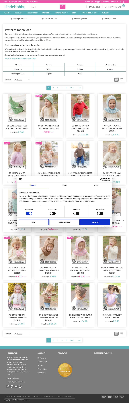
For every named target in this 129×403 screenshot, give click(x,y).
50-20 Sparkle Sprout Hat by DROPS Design (48, 127)
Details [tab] (64, 185)
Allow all (95, 222)
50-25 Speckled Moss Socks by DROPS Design (17, 127)
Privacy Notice (68, 397)
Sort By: (8, 79)
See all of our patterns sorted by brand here (20, 58)
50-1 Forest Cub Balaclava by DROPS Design (49, 270)
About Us (114, 2)
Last (79, 88)
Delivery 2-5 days (110, 19)
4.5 (25, 19)
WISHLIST (94, 7)
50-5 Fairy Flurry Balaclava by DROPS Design (80, 270)
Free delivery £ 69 (50, 19)
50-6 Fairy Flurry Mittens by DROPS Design (17, 270)
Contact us (89, 2)
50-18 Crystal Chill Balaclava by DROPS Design (112, 128)
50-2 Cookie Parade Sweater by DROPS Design (48, 317)
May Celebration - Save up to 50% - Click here (21, 2)
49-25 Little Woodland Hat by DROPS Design (80, 316)
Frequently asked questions (16, 382)
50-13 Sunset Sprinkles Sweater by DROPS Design (49, 175)
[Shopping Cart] (114, 6)
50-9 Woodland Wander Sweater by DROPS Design (80, 175)
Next (72, 88)
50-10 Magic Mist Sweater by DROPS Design (17, 175)
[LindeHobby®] (15, 6)
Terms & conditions (52, 397)
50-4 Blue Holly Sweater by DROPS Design (112, 221)
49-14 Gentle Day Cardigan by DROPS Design (17, 317)
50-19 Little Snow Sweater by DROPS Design (112, 175)
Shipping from (18, 19)
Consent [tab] (33, 185)
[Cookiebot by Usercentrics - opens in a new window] (101, 179)
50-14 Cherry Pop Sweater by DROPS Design (80, 128)
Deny (34, 222)
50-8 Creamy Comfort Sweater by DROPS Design (112, 270)
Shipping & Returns (102, 2)
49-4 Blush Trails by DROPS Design (112, 316)
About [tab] (96, 185)
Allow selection (64, 222)
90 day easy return (80, 19)
